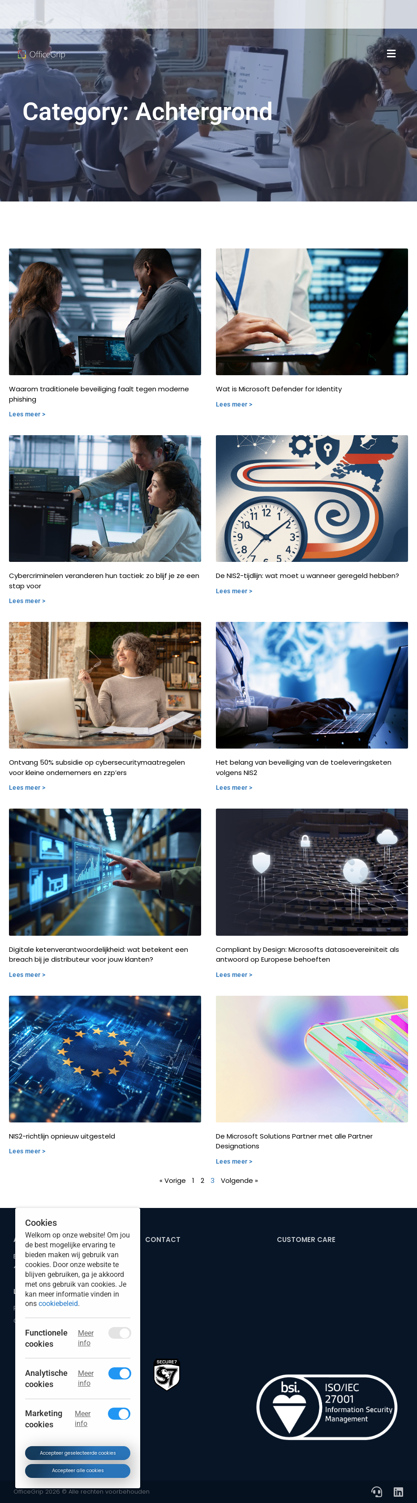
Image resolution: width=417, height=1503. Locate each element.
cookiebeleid (58, 1303)
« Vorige (172, 1180)
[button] (391, 54)
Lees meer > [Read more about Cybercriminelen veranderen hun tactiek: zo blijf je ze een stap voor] (27, 600)
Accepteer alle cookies (77, 1470)
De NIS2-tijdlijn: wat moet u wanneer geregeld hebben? (307, 575)
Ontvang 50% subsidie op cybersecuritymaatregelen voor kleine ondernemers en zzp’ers (97, 767)
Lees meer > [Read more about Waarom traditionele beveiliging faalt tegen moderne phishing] (27, 414)
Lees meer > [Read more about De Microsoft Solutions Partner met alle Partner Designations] (234, 1161)
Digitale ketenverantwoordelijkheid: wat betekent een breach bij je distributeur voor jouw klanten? (98, 954)
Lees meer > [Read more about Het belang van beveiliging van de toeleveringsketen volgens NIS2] (234, 787)
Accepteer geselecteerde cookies (77, 1453)
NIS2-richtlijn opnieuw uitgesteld (62, 1136)
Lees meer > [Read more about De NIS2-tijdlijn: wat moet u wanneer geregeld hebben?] (234, 591)
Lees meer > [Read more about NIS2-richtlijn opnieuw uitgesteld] (27, 1151)
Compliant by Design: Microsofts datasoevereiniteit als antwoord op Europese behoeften (307, 954)
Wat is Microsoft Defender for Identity (279, 389)
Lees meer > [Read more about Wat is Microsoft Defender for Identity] (234, 404)
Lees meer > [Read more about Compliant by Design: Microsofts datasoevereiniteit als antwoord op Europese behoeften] (234, 974)
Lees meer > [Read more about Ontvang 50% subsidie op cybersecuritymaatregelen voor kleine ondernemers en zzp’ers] (27, 787)
